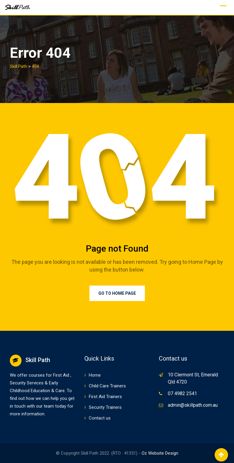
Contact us (100, 418)
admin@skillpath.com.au (193, 405)
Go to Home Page (117, 293)
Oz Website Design (160, 453)
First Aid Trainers (105, 396)
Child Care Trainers (107, 386)
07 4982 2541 (182, 393)
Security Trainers (105, 407)
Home (95, 375)
